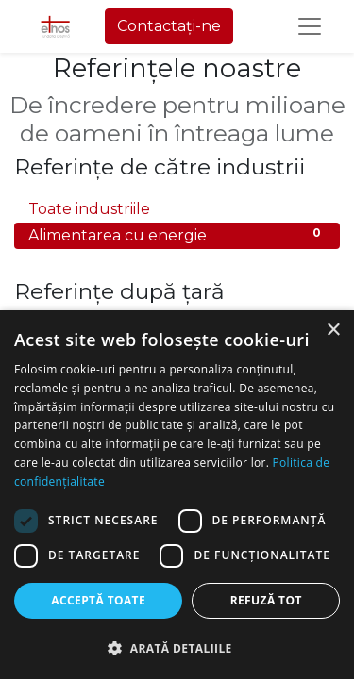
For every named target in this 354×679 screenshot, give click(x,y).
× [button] (333, 330)
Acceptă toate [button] (98, 600)
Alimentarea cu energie (177, 234)
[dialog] (177, 494)
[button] (177, 647)
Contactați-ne (169, 26)
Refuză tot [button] (266, 600)
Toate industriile (177, 208)
